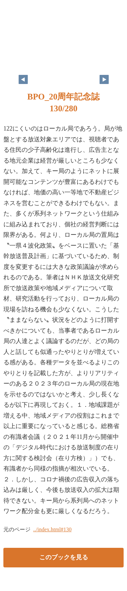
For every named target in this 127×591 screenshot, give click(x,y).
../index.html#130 (52, 529)
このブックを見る (63, 557)
